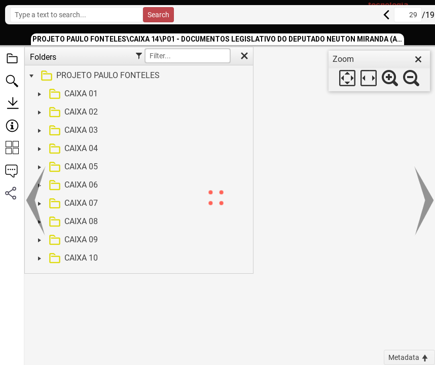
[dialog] (379, 71)
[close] (418, 59)
